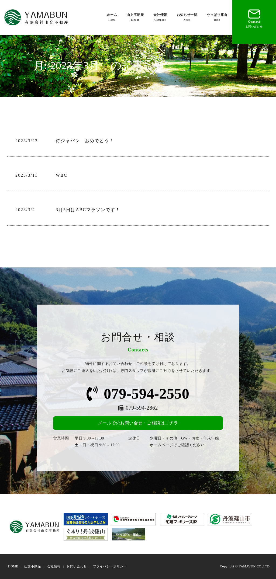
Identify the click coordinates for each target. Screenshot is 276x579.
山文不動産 (135, 17)
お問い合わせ (77, 566)
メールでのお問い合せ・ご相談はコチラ (138, 423)
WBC (61, 175)
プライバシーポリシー (110, 566)
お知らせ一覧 (187, 17)
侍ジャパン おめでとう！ (85, 140)
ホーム (112, 17)
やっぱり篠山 (217, 17)
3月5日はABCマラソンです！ (88, 209)
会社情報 (160, 17)
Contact (254, 18)
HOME (13, 566)
